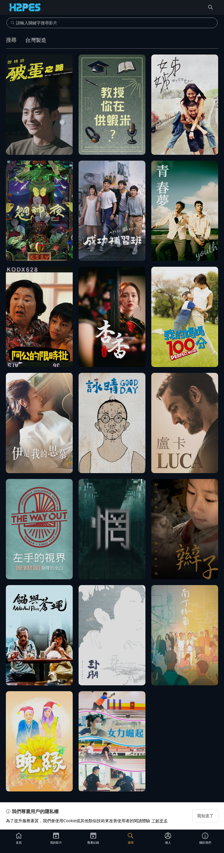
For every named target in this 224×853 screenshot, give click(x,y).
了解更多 (159, 820)
